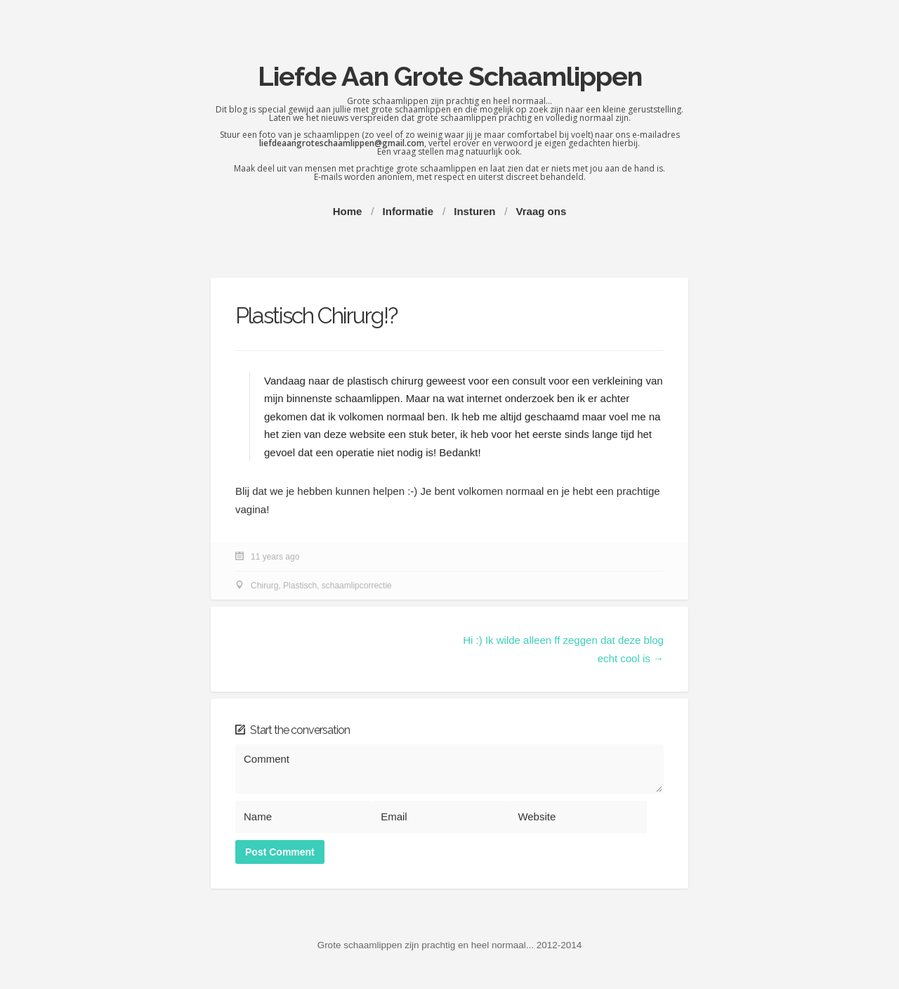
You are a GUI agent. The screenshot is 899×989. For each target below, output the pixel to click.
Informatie (408, 211)
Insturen (474, 211)
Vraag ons (541, 211)
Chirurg (264, 586)
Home (347, 211)
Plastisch (300, 586)
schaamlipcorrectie (357, 586)
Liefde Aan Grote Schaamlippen (450, 76)
